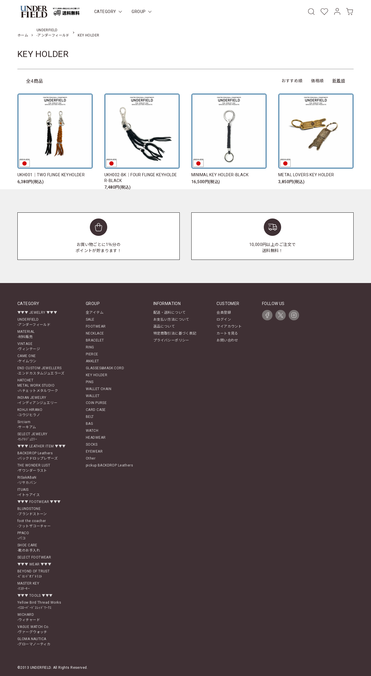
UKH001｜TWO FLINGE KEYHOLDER (51, 174)
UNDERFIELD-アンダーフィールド (33, 322)
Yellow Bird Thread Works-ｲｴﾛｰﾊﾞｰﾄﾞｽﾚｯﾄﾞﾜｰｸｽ (39, 605)
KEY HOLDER (88, 35)
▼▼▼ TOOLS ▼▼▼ (34, 596)
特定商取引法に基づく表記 (175, 333)
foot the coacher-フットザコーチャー (34, 523)
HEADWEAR (96, 438)
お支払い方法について (171, 319)
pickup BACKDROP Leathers (109, 465)
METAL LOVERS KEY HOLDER (306, 174)
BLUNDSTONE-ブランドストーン (32, 511)
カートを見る (227, 333)
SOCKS (91, 444)
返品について (164, 326)
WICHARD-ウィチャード (28, 617)
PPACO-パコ (23, 535)
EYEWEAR (94, 451)
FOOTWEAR (96, 326)
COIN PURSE (96, 403)
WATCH (92, 431)
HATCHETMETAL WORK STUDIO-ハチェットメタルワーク (37, 385)
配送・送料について (169, 313)
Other (90, 458)
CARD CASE (96, 410)
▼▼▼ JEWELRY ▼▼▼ (37, 313)
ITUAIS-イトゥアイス (28, 492)
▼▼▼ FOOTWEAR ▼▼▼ (39, 502)
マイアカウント (229, 326)
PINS (90, 382)
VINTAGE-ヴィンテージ (28, 346)
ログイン (224, 319)
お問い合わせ (227, 340)
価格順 (317, 80)
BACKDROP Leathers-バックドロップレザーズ (37, 455)
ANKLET (92, 361)
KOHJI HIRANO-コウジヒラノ (29, 412)
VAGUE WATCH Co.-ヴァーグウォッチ (33, 629)
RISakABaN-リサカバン (27, 480)
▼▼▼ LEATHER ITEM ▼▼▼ (41, 446)
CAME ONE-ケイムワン (27, 358)
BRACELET (95, 340)
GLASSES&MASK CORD (105, 368)
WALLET (93, 396)
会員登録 (224, 313)
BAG (89, 424)
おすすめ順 (291, 80)
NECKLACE (95, 333)
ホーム (22, 35)
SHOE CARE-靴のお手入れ (28, 547)
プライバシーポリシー (171, 340)
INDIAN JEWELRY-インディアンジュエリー (37, 400)
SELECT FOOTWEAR (34, 557)
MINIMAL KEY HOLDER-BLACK (219, 174)
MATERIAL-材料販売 (25, 334)
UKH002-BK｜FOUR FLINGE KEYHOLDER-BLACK (140, 177)
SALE (90, 319)
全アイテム (94, 313)
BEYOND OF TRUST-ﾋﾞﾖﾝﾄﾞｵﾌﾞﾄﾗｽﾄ (33, 573)
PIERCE (92, 354)
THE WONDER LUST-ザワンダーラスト (33, 468)
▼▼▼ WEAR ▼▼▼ (34, 564)
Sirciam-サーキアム (26, 424)
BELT (90, 417)
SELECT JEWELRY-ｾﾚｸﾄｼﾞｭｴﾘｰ (32, 436)
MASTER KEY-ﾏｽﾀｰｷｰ (28, 586)
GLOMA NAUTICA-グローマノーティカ (33, 641)
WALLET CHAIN (98, 389)
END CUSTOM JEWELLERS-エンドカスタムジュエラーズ (41, 370)
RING (90, 347)
